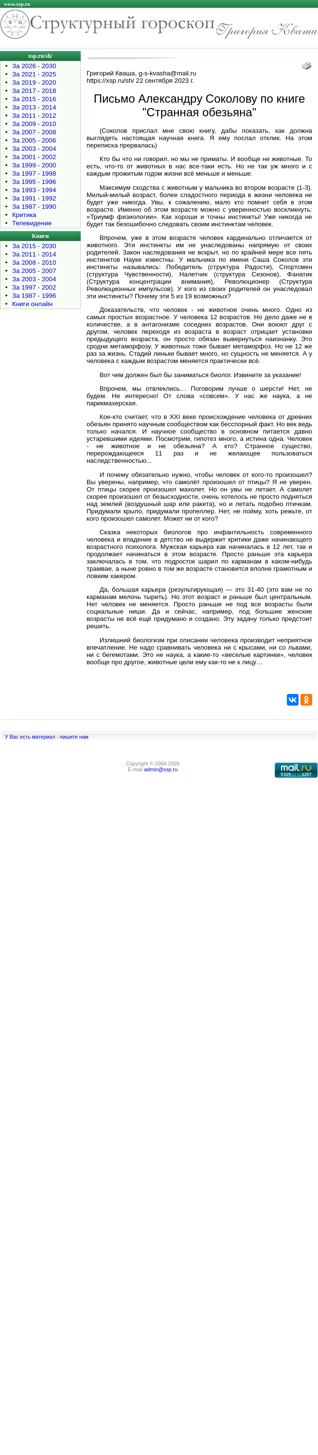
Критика (24, 214)
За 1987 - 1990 (34, 206)
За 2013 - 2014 (34, 107)
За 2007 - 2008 (34, 132)
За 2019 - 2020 (34, 82)
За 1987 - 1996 (34, 295)
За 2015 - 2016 (34, 99)
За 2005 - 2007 (34, 270)
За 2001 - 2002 (34, 157)
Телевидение (32, 223)
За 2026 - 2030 (34, 66)
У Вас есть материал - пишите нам (46, 737)
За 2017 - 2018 (34, 90)
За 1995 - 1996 (34, 181)
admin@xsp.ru (160, 769)
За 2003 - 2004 (34, 148)
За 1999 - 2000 (34, 165)
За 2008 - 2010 (34, 262)
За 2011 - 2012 (34, 115)
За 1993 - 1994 (34, 190)
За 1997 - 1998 (34, 173)
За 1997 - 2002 (34, 287)
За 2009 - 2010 (34, 123)
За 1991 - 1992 (34, 198)
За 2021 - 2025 (34, 74)
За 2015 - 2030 (34, 246)
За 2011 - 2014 (34, 254)
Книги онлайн (32, 304)
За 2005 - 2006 (34, 140)
